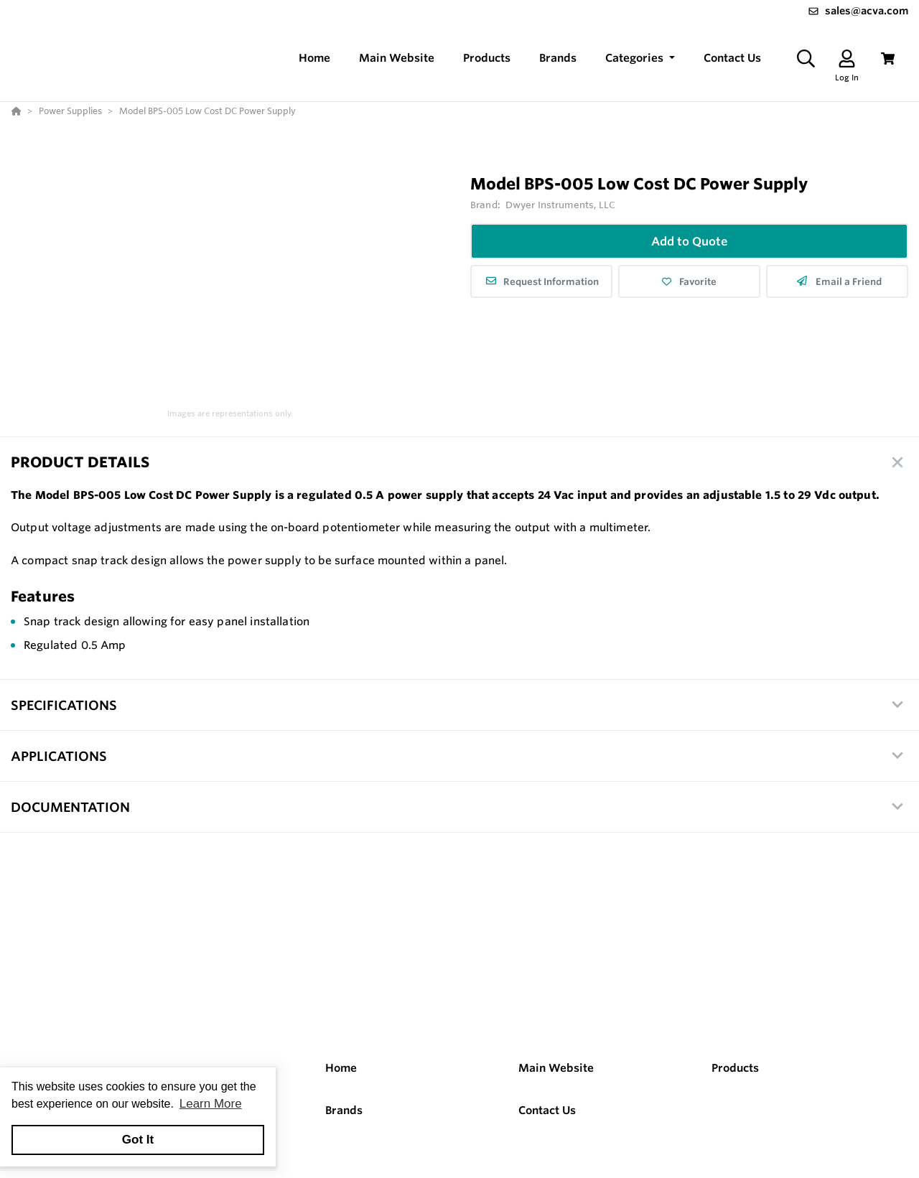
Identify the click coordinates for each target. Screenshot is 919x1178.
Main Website (556, 1068)
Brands (344, 1110)
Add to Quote (689, 241)
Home (341, 1068)
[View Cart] (887, 58)
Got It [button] (138, 1139)
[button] (640, 59)
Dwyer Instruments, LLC (560, 204)
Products (735, 1068)
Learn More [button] (210, 1104)
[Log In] (846, 58)
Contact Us (547, 1110)
